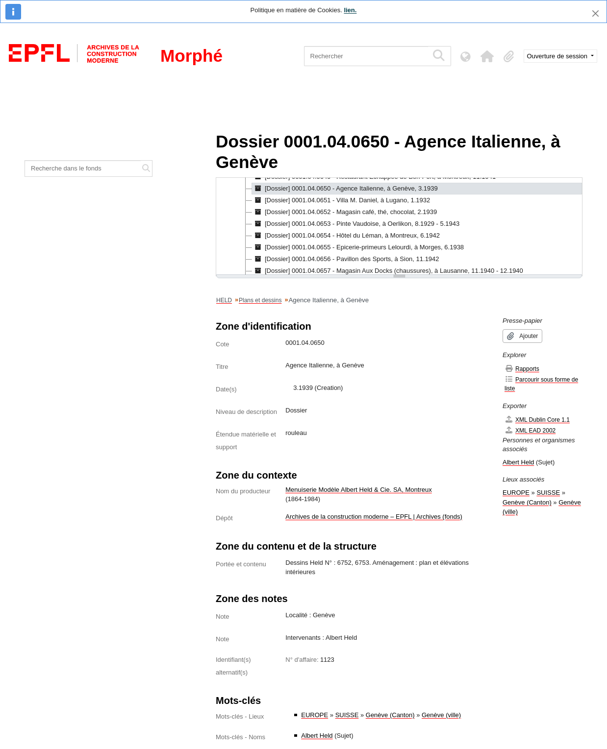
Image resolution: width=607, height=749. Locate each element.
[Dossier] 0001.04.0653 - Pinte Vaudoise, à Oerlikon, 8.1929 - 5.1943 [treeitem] (355, 224)
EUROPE (314, 715)
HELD (224, 300)
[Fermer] (595, 13)
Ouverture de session (558, 56)
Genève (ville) (441, 715)
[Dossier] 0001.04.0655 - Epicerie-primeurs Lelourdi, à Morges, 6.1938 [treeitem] (358, 247)
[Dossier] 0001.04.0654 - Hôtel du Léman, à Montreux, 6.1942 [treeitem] (346, 236)
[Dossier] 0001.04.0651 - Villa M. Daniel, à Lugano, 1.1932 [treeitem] (341, 200)
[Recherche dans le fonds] (83, 168)
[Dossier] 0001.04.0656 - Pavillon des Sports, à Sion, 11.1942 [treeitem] (345, 259)
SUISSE (347, 715)
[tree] (399, 227)
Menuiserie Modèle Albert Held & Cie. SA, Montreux (358, 489)
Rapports (522, 368)
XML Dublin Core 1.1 (537, 419)
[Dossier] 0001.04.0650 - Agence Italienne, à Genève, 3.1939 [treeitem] (345, 188)
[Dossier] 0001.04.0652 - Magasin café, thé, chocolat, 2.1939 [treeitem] (344, 212)
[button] (487, 56)
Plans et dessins (260, 300)
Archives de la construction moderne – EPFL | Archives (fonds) (373, 516)
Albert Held (316, 735)
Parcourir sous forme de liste (541, 384)
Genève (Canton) (390, 715)
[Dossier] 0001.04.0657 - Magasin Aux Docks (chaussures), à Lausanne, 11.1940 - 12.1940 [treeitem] (387, 271)
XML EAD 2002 (530, 430)
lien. (350, 10)
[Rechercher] (366, 56)
